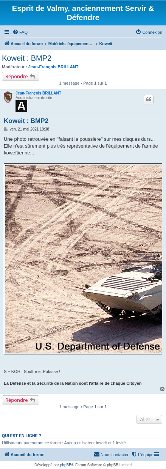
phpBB (65, 465)
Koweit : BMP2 (26, 58)
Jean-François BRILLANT (53, 67)
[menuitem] (20, 32)
